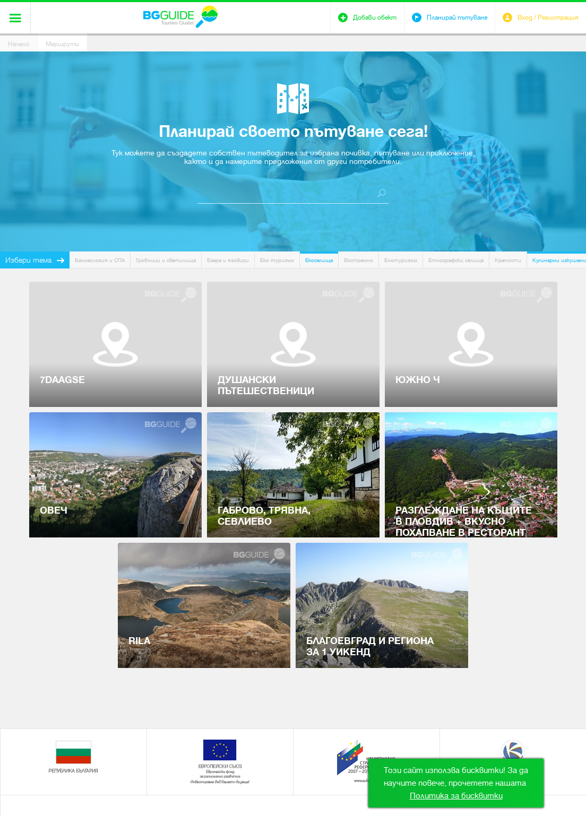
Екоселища (319, 260)
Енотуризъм (400, 260)
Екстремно (358, 260)
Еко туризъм (277, 260)
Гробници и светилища (166, 260)
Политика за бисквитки (456, 796)
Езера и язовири (228, 260)
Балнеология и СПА (100, 260)
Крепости (508, 260)
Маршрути (62, 44)
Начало (18, 44)
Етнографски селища (456, 260)
